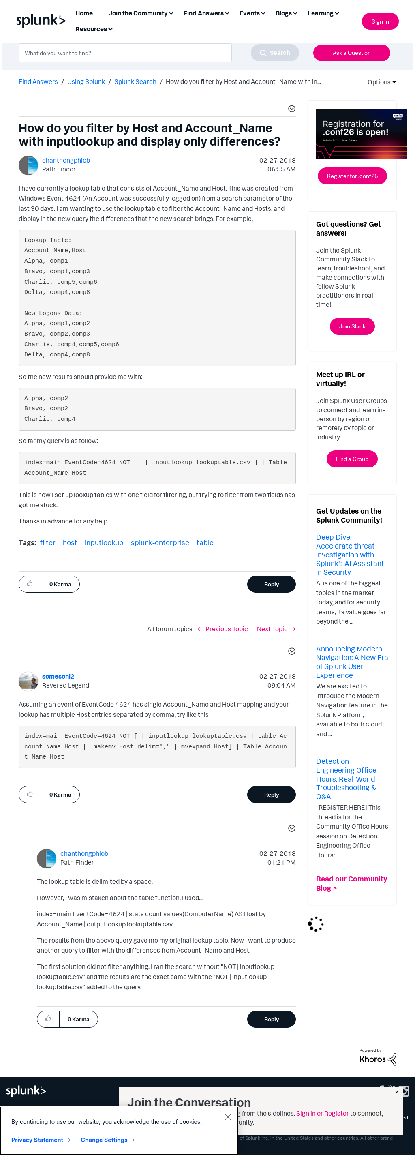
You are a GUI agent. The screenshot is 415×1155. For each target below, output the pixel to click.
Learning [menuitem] (321, 13)
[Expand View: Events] (263, 12)
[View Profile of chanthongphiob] (66, 160)
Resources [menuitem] (91, 29)
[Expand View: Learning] (337, 12)
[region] (119, 1130)
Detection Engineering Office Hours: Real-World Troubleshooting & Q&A (346, 778)
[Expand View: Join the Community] (171, 12)
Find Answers (38, 81)
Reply (271, 584)
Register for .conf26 (352, 175)
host (70, 542)
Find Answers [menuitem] (204, 13)
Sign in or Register (322, 1113)
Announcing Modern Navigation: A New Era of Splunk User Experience (352, 661)
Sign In (380, 21)
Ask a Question (352, 52)
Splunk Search (135, 81)
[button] (290, 110)
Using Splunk (86, 81)
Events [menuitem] (250, 13)
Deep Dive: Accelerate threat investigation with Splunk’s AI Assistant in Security (350, 554)
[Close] (228, 1117)
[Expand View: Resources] (110, 28)
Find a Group (352, 458)
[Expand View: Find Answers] (227, 12)
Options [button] (376, 82)
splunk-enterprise (160, 542)
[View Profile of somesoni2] (58, 676)
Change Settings (104, 1139)
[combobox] (159, 52)
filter (48, 542)
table (205, 542)
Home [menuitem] (84, 13)
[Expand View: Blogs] (295, 12)
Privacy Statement (37, 1139)
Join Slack (352, 326)
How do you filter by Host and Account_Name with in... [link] (243, 81)
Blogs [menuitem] (284, 13)
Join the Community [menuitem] (138, 13)
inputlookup (104, 542)
